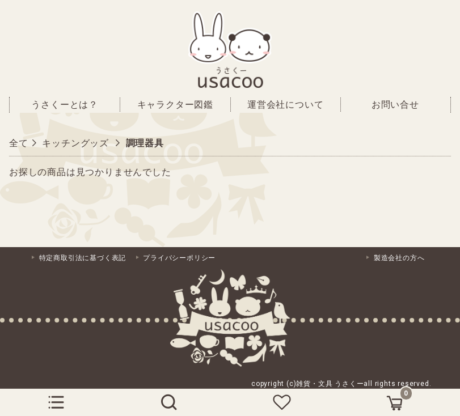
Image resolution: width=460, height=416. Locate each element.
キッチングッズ (75, 143)
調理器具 (145, 143)
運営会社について (285, 104)
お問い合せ (395, 104)
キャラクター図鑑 (175, 104)
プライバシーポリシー (179, 258)
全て (18, 143)
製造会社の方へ (399, 258)
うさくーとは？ (64, 104)
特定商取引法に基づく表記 (82, 258)
